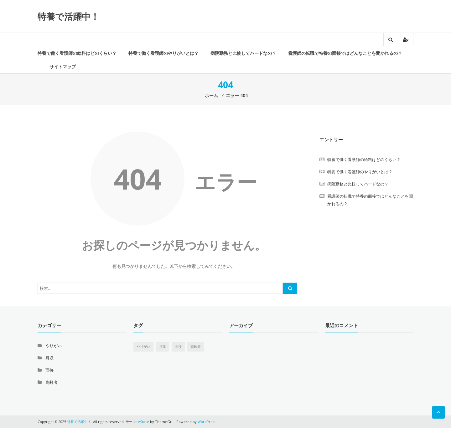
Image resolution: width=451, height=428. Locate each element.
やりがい (53, 345)
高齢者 (51, 382)
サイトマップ (62, 67)
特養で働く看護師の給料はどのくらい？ (77, 53)
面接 (49, 370)
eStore (143, 421)
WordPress (207, 421)
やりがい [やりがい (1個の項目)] (143, 346)
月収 (49, 358)
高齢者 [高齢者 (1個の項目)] (195, 346)
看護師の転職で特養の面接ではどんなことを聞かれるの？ (345, 53)
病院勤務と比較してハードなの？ (243, 53)
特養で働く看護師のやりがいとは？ (163, 53)
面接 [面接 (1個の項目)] (178, 346)
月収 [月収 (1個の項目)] (162, 346)
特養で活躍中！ (68, 16)
